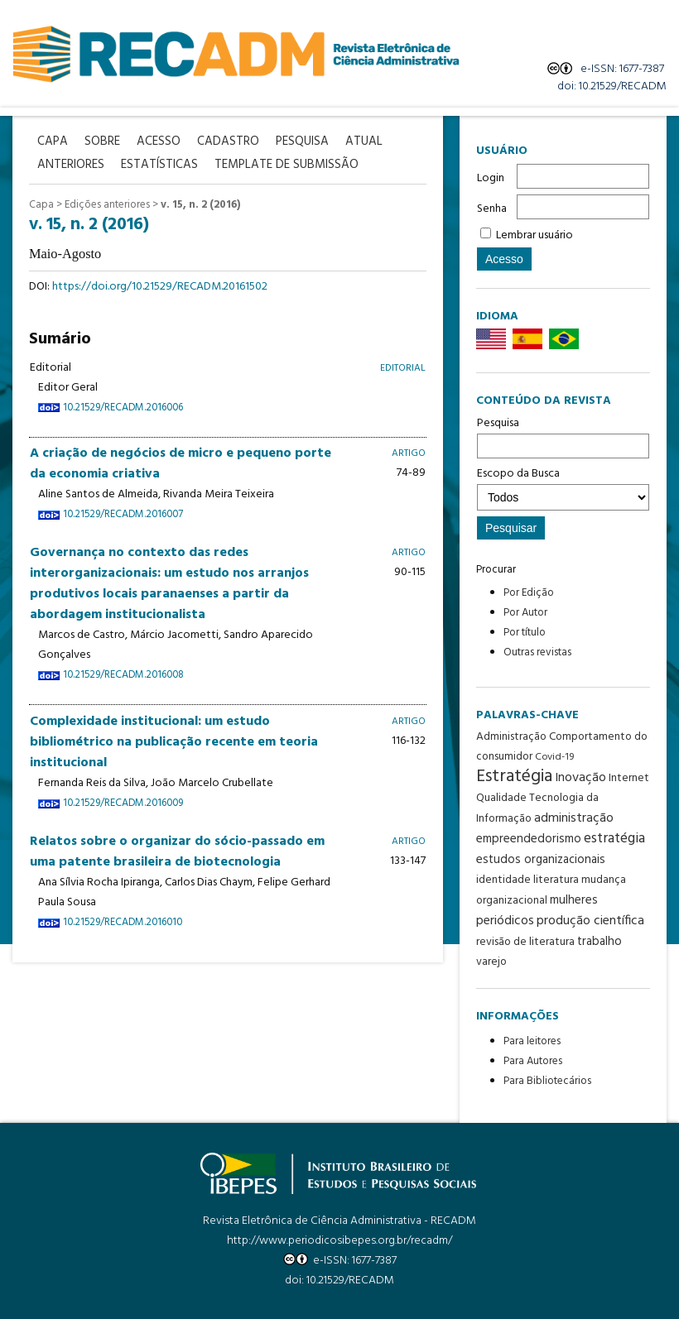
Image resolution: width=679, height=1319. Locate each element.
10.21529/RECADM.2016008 (123, 675)
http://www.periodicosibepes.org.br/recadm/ (339, 1240)
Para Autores (532, 1061)
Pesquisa (563, 436)
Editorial (403, 368)
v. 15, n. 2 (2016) (200, 204)
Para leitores (532, 1041)
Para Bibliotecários (547, 1081)
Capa (41, 204)
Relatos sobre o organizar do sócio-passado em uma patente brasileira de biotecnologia (177, 852)
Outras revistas (537, 652)
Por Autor (525, 612)
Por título (524, 632)
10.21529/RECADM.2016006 (123, 408)
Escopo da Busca (563, 487)
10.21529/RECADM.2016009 (123, 803)
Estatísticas (159, 165)
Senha (492, 208)
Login (490, 178)
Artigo (409, 453)
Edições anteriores (107, 204)
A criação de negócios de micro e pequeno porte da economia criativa (180, 464)
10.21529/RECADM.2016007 (123, 514)
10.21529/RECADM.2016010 (122, 922)
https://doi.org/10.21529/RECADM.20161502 (159, 286)
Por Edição (528, 593)
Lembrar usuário (534, 235)
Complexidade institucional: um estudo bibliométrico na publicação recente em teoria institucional (174, 742)
